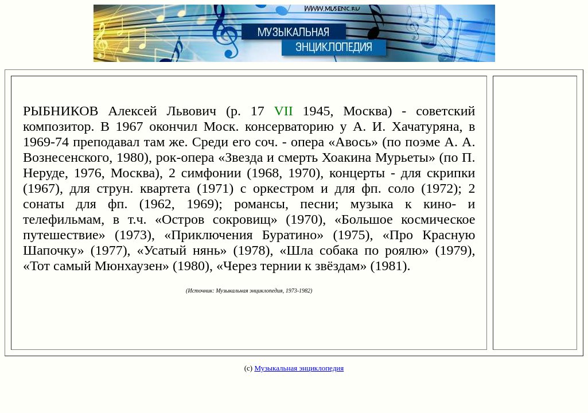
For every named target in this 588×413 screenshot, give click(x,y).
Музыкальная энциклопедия (299, 368)
